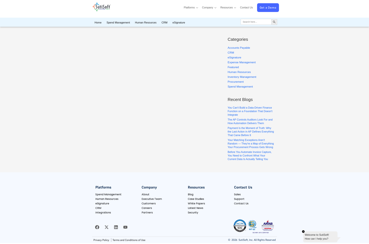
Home (97, 22)
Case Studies (196, 199)
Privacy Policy (101, 240)
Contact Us (245, 7)
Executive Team (152, 199)
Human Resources (143, 22)
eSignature (173, 22)
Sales (237, 194)
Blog (190, 194)
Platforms (187, 7)
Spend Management (116, 22)
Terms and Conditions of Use (129, 240)
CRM (160, 22)
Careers (147, 208)
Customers (149, 203)
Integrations (103, 212)
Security (193, 212)
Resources (226, 7)
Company (206, 7)
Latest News (195, 208)
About (145, 194)
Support (239, 199)
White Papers (196, 203)
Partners (147, 212)
